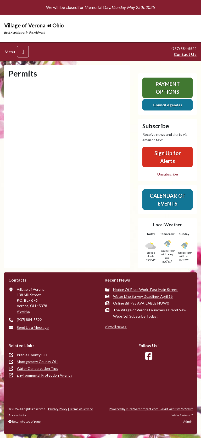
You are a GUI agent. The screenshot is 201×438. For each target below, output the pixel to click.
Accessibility (17, 415)
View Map (23, 311)
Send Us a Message (33, 327)
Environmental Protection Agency (44, 375)
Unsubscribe (167, 174)
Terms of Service (81, 409)
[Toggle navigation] (23, 51)
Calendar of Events (167, 199)
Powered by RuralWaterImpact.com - (151, 412)
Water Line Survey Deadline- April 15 (143, 296)
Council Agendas (167, 105)
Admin (188, 421)
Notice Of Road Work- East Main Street (145, 289)
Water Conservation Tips (37, 368)
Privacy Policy (57, 409)
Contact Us (185, 54)
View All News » (116, 327)
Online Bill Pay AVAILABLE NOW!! (141, 303)
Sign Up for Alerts (167, 157)
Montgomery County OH (37, 361)
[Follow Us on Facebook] (148, 356)
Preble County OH (32, 355)
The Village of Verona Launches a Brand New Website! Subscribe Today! (149, 313)
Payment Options (167, 88)
